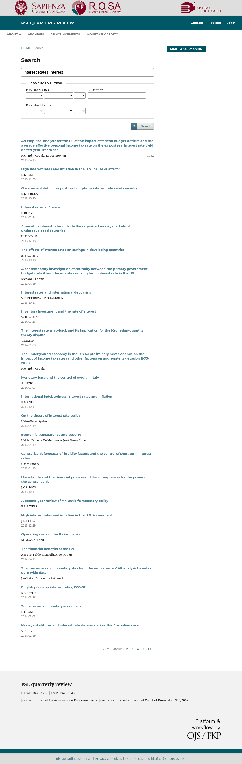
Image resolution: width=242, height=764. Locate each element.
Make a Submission (186, 49)
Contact (197, 22)
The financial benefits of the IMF (48, 549)
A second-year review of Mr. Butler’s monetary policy (64, 501)
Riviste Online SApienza (74, 758)
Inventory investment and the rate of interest (58, 311)
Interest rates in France (40, 207)
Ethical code (157, 758)
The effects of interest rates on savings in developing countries (72, 250)
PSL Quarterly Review (47, 23)
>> (150, 649)
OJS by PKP (178, 758)
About (13, 34)
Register (214, 22)
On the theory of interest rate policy (50, 416)
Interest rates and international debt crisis (56, 292)
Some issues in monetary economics (51, 606)
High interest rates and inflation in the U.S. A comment (66, 515)
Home (26, 48)
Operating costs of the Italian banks (50, 534)
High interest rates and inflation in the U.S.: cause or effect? (70, 169)
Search (145, 126)
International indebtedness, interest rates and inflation (66, 397)
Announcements (65, 34)
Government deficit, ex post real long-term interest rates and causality (79, 188)
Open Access (134, 758)
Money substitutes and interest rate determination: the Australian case (80, 625)
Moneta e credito (102, 34)
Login (231, 22)
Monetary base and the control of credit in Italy (60, 378)
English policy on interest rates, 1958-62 (53, 587)
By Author (95, 90)
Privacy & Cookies (108, 758)
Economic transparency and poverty (51, 435)
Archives (36, 34)
